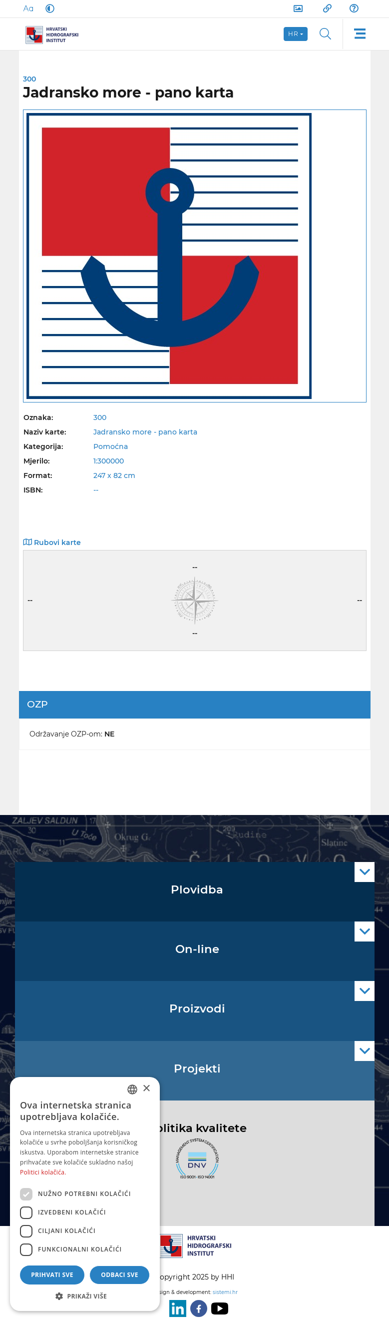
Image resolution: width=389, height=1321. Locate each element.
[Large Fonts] (28, 8)
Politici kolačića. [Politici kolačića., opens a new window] (43, 1172)
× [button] (146, 1088)
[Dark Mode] (48, 8)
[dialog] (85, 1194)
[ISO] (194, 1165)
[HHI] (56, 34)
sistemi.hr (225, 1292)
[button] (85, 1296)
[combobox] (132, 1089)
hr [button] (293, 34)
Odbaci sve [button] (119, 1274)
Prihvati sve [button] (52, 1274)
